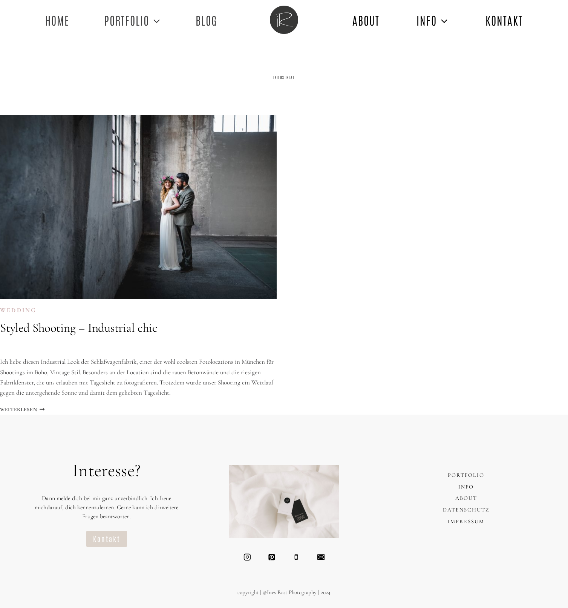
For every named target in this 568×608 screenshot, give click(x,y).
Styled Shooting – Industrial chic (78, 327)
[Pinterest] (271, 557)
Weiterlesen (22, 409)
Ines (13, 346)
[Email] (321, 557)
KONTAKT (504, 19)
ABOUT (366, 19)
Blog (206, 19)
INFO (466, 487)
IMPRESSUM (466, 521)
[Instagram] (247, 557)
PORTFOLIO (466, 475)
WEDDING (18, 310)
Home (57, 19)
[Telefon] (296, 557)
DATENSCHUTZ (466, 510)
